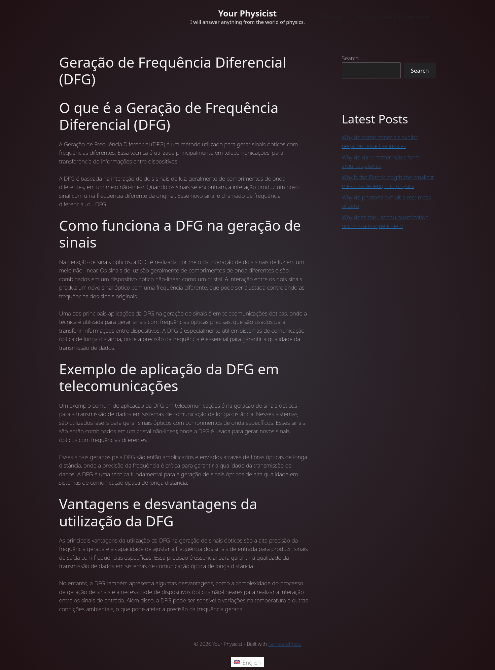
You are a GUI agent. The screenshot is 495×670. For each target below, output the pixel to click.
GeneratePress (284, 643)
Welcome (331, 16)
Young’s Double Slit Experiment (392, 16)
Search (350, 58)
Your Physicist (247, 13)
